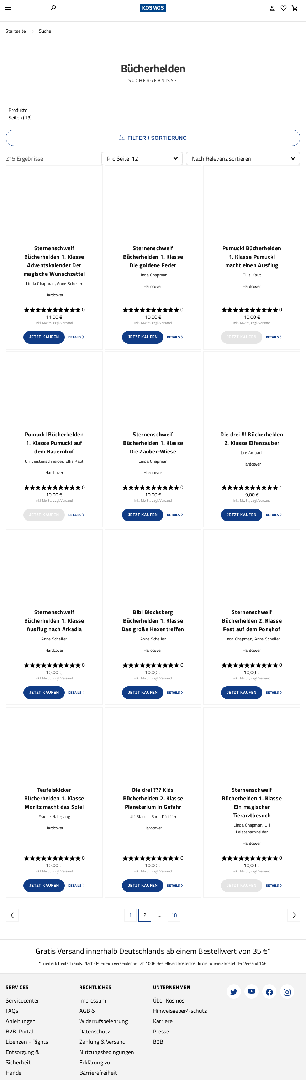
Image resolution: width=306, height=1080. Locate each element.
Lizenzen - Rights (27, 1041)
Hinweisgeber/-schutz (180, 1010)
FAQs (12, 1010)
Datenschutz (94, 1031)
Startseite (16, 31)
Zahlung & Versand (102, 1041)
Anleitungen (21, 1021)
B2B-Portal (19, 1031)
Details (76, 337)
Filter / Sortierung (153, 138)
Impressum (92, 1000)
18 (174, 915)
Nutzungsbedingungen (106, 1052)
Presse (161, 1031)
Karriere (163, 1021)
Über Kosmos (168, 1000)
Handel (14, 1072)
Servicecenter (22, 1000)
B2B (158, 1041)
